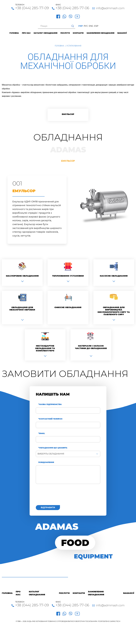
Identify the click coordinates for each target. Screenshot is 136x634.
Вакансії (122, 33)
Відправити (48, 507)
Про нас (26, 33)
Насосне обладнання (114, 276)
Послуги (65, 33)
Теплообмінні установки (68, 276)
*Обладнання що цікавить (52, 448)
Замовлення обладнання (100, 33)
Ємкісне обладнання (67, 307)
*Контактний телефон (50, 419)
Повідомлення (46, 462)
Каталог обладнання (45, 33)
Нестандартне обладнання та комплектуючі (45, 348)
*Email (41, 433)
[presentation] (54, 496)
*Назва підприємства (50, 404)
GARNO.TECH (115, 621)
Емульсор (68, 114)
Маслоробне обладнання (22, 276)
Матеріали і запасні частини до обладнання (91, 347)
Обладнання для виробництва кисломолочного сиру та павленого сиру (114, 311)
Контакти (78, 33)
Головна (14, 33)
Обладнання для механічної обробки (22, 308)
